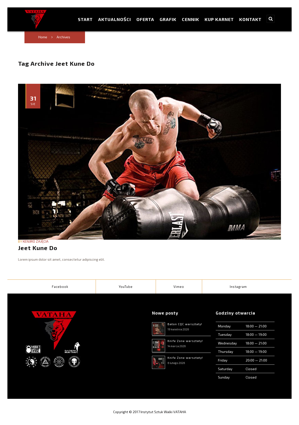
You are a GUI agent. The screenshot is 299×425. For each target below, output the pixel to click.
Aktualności (114, 19)
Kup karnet (219, 19)
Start (85, 19)
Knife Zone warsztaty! (185, 340)
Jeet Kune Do (37, 247)
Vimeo (178, 287)
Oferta (145, 19)
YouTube (126, 287)
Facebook (60, 287)
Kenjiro (29, 241)
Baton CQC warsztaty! (185, 324)
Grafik (168, 19)
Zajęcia (42, 241)
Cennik (190, 19)
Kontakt (250, 19)
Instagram (238, 287)
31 (33, 100)
